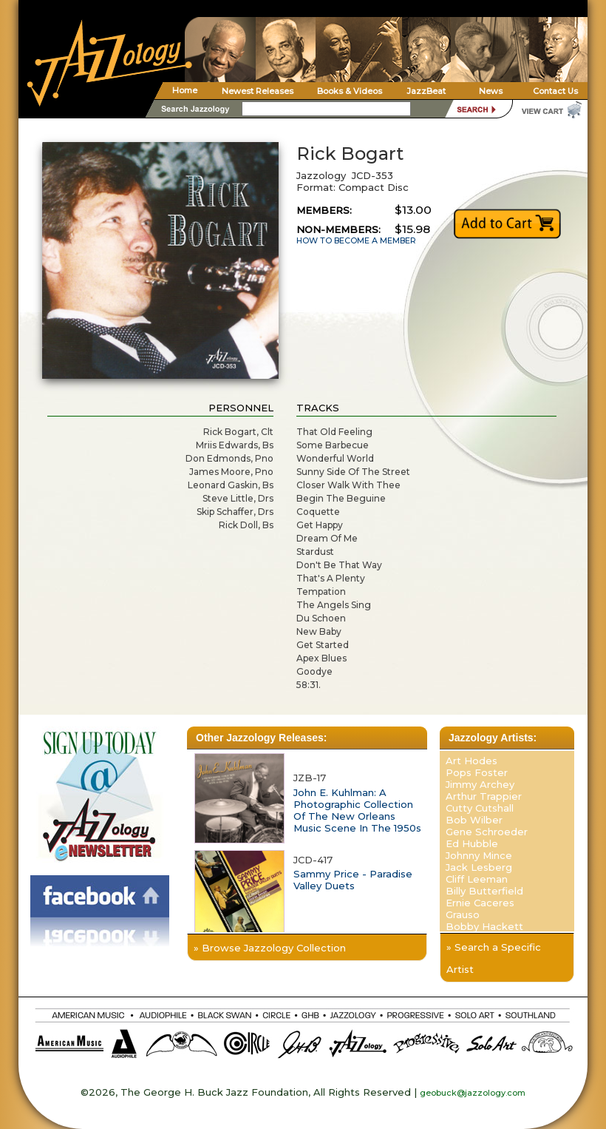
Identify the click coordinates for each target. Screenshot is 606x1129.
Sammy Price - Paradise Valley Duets (352, 880)
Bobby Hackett (484, 926)
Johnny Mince (479, 855)
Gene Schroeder (487, 832)
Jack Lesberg (479, 867)
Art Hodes (471, 760)
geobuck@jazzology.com (472, 1093)
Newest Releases (257, 91)
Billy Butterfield (484, 891)
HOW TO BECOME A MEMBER (356, 241)
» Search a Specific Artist (493, 958)
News (491, 91)
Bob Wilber (474, 820)
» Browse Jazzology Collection (270, 948)
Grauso (463, 914)
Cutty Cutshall (480, 808)
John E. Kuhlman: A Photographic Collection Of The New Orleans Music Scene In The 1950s (357, 810)
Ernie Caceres (480, 903)
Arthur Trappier (484, 796)
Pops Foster (477, 772)
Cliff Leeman (477, 879)
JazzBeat (426, 91)
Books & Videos (349, 91)
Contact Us (555, 91)
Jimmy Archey (480, 784)
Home (184, 90)
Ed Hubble (472, 843)
